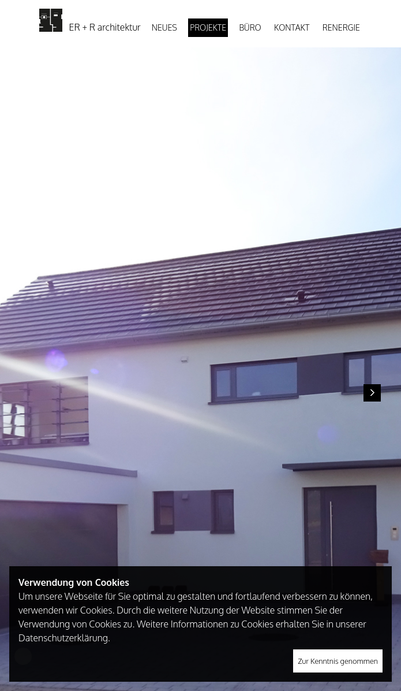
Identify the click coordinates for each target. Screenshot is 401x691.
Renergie (341, 27)
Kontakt (291, 27)
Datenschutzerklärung (63, 638)
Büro (250, 27)
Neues (164, 27)
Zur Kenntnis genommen (338, 661)
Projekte (208, 27)
